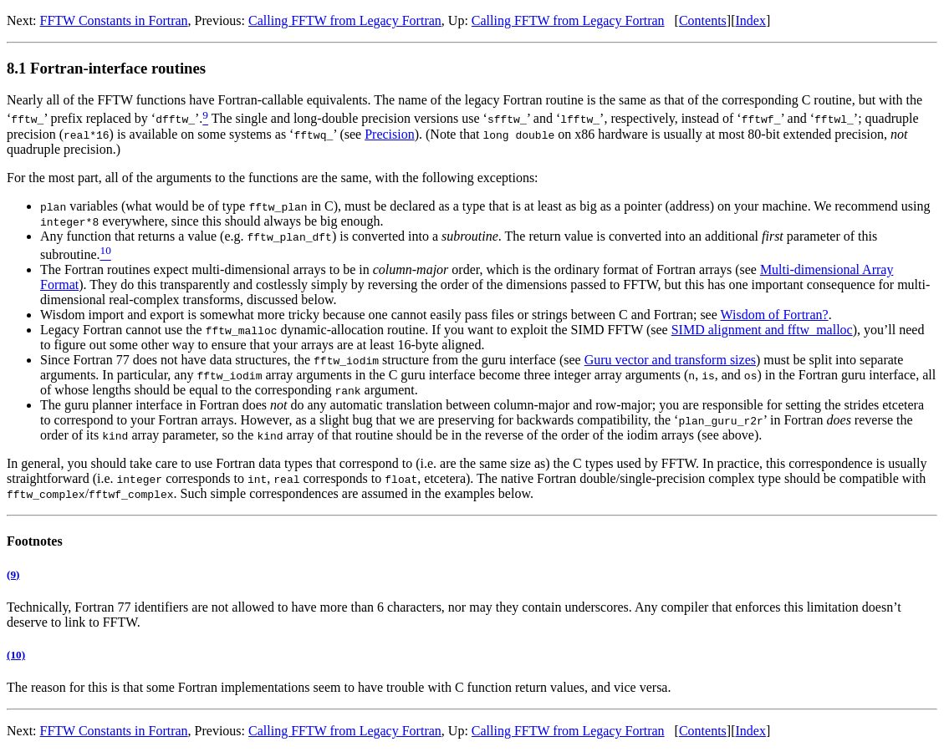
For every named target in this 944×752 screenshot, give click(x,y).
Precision (390, 134)
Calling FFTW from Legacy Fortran (344, 20)
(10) (16, 654)
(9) (13, 574)
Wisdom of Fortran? (775, 314)
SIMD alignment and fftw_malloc (762, 330)
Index (750, 20)
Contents (703, 20)
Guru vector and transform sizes (670, 360)
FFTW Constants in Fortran (114, 20)
